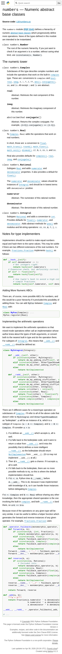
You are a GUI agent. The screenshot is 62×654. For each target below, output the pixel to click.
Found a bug (52, 649)
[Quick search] (36, 3)
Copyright (26, 621)
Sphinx (50, 651)
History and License (33, 635)
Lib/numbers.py (23, 21)
